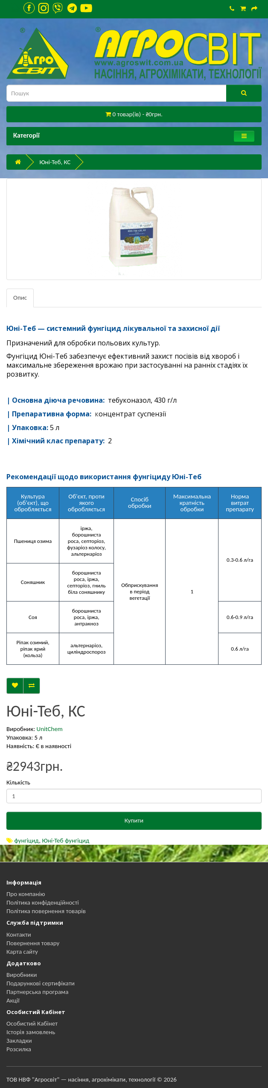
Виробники (21, 975)
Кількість (18, 782)
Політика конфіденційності (42, 902)
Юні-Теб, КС (54, 162)
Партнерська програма (37, 992)
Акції (13, 1000)
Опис (20, 297)
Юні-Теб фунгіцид (66, 840)
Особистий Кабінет (32, 1023)
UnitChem (50, 729)
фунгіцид (26, 840)
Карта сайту (22, 951)
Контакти (18, 934)
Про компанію (25, 894)
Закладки (19, 1040)
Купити (134, 820)
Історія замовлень (30, 1032)
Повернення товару (32, 943)
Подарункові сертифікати (40, 983)
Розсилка (18, 1049)
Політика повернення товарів (46, 911)
